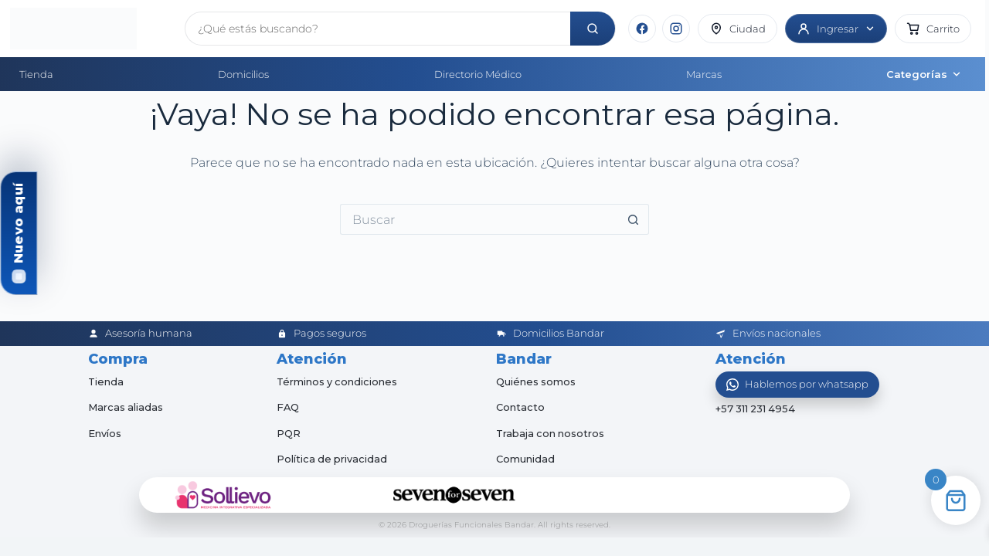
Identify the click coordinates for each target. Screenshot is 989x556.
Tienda (36, 74)
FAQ (288, 407)
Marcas (704, 74)
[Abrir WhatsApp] (797, 384)
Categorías (924, 74)
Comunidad (525, 459)
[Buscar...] (479, 219)
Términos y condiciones (338, 381)
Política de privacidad (333, 459)
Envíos (104, 433)
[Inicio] (91, 28)
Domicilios (243, 74)
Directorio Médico (478, 74)
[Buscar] (592, 29)
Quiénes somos (536, 381)
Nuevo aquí (18, 223)
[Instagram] (676, 28)
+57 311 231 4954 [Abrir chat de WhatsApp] (756, 409)
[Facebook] (642, 28)
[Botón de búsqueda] (633, 219)
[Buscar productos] (377, 29)
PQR (289, 433)
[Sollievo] (223, 495)
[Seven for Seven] (454, 495)
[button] (933, 28)
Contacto (520, 407)
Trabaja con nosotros (551, 433)
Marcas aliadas (126, 407)
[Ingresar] (836, 28)
